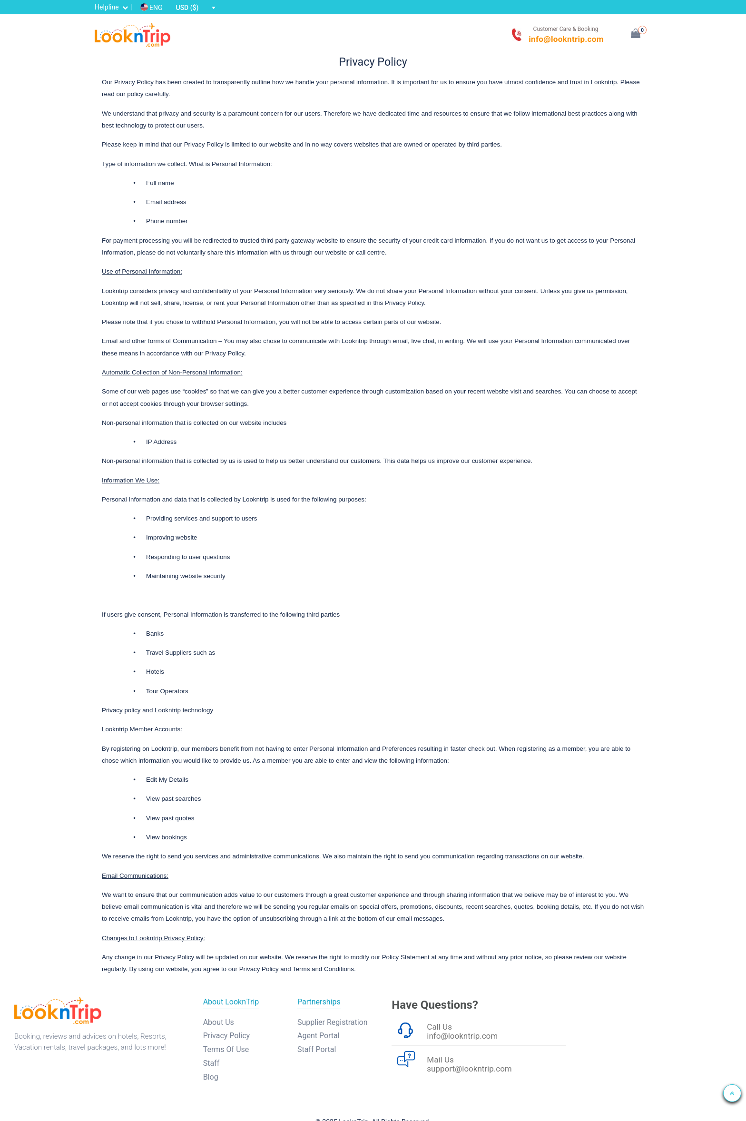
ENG (151, 7)
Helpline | (114, 7)
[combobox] (195, 7)
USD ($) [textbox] (187, 7)
